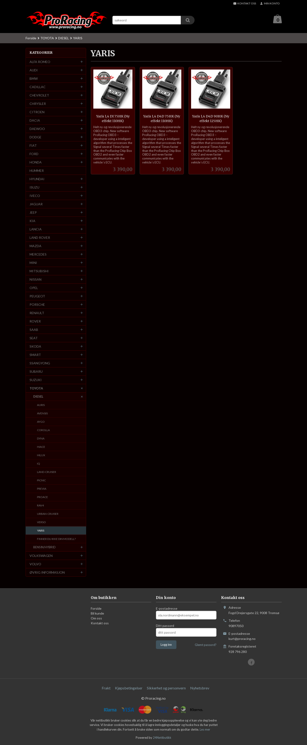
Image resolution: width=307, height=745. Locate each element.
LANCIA (36, 229)
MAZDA (35, 246)
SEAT (34, 338)
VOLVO (35, 564)
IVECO (35, 196)
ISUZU (34, 188)
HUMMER (37, 171)
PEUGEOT (37, 296)
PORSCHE (37, 305)
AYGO (41, 422)
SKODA (35, 347)
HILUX (41, 455)
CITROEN (37, 112)
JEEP (33, 213)
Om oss (96, 618)
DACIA (35, 121)
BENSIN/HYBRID (44, 547)
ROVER (35, 321)
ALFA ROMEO (40, 62)
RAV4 (40, 505)
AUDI (34, 70)
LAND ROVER (40, 238)
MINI (33, 263)
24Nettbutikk (162, 738)
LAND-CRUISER (46, 472)
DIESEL (38, 397)
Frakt (106, 688)
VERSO (41, 522)
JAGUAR (36, 204)
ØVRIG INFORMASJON (47, 573)
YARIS (40, 530)
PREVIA (41, 489)
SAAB (34, 330)
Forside (31, 38)
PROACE (42, 497)
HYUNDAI (37, 179)
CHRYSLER (38, 104)
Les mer (205, 730)
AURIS (41, 405)
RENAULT (37, 313)
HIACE (41, 447)
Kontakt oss (100, 623)
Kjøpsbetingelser (128, 688)
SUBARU (36, 372)
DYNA (40, 438)
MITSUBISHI (39, 271)
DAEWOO (37, 129)
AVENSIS (42, 413)
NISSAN (35, 280)
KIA (32, 221)
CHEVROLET (39, 95)
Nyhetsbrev (199, 688)
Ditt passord (165, 626)
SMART (35, 355)
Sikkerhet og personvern (166, 688)
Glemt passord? (205, 645)
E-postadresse (166, 609)
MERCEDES (38, 254)
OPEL (34, 288)
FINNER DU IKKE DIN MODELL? (56, 539)
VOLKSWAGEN (41, 556)
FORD (34, 154)
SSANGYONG (40, 363)
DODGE (35, 137)
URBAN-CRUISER (47, 514)
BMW (34, 79)
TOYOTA (36, 388)
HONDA (36, 162)
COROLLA (43, 430)
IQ (38, 464)
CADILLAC (38, 87)
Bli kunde (97, 613)
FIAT (33, 146)
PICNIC (41, 480)
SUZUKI (36, 380)
